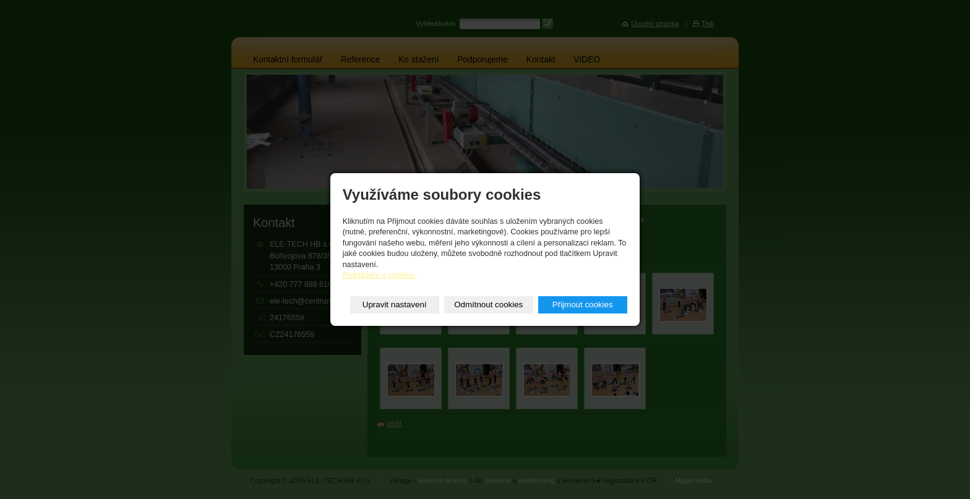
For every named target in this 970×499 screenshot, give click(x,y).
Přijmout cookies (582, 304)
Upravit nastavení (395, 304)
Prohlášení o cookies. (379, 275)
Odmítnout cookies (488, 304)
